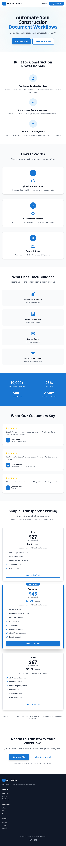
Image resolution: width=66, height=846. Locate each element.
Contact (4, 813)
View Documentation (44, 757)
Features (5, 793)
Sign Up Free (56, 3)
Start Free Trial (21, 41)
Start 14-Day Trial (33, 577)
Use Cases (5, 799)
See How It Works (43, 41)
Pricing (4, 796)
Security (5, 828)
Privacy (4, 822)
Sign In (44, 3)
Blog (3, 811)
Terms (4, 825)
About (4, 808)
